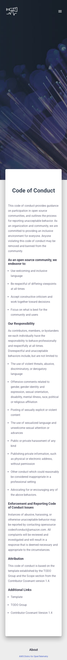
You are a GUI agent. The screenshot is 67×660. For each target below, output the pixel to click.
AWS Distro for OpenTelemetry (33, 656)
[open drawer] (60, 11)
